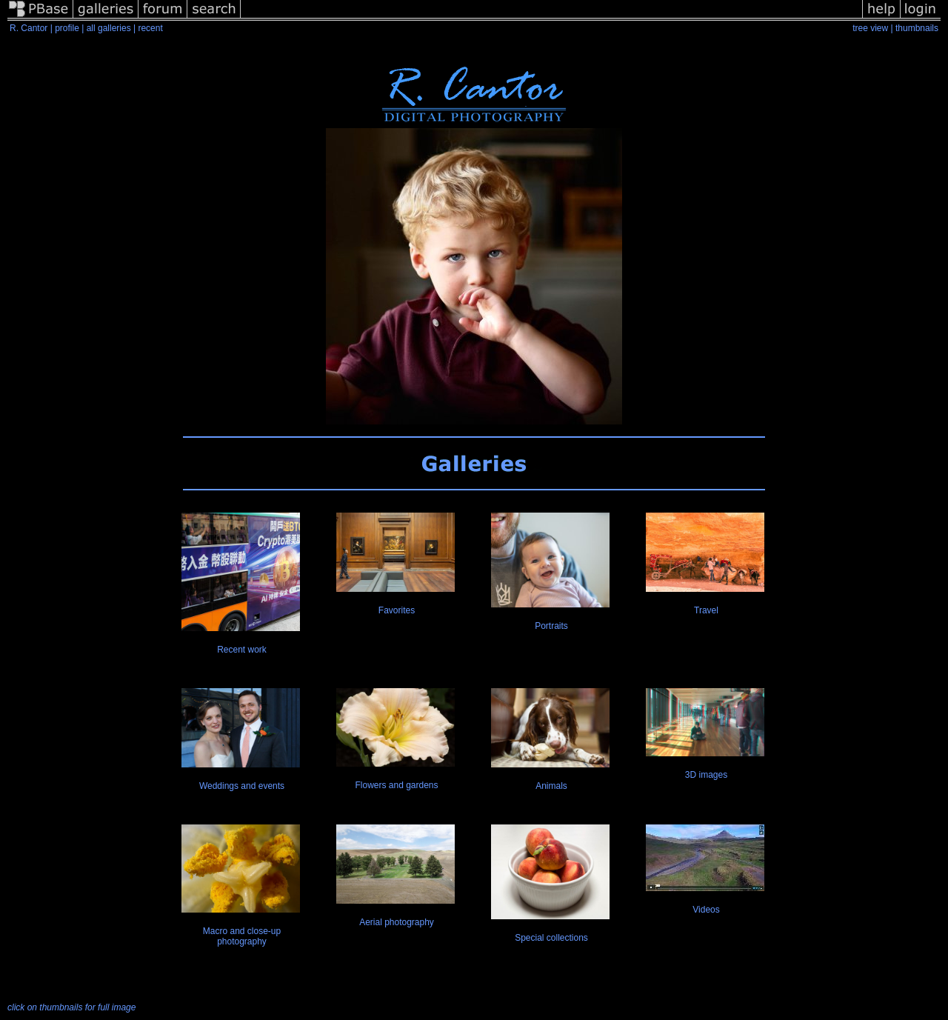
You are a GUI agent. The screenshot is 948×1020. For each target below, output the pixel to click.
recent (150, 28)
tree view (870, 28)
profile (67, 28)
